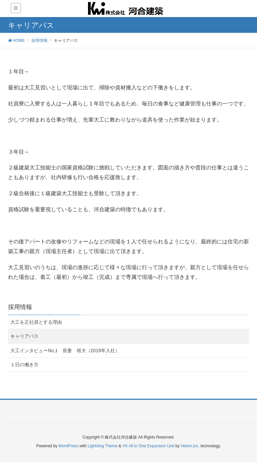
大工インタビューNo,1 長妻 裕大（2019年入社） (65, 350)
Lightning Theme (102, 446)
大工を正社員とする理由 (36, 322)
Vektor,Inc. (190, 446)
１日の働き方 (24, 364)
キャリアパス (24, 336)
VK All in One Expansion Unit (148, 446)
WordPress (68, 446)
